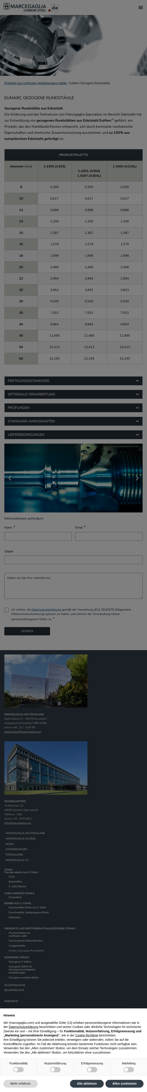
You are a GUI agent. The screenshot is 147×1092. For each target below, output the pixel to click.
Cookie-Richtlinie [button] (86, 1035)
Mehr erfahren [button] (20, 1083)
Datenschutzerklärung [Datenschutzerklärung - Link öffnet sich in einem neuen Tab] (23, 1027)
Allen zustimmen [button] (124, 1083)
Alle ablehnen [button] (87, 1083)
